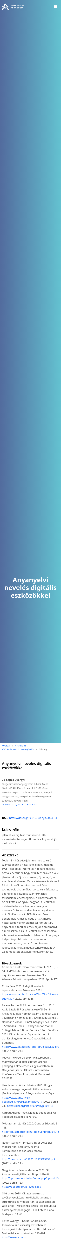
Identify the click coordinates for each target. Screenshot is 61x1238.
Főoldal (6, 745)
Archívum (20, 745)
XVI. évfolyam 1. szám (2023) (18, 749)
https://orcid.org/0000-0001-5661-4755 (19, 804)
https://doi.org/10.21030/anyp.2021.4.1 (31, 1106)
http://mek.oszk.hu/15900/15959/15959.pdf (28, 1159)
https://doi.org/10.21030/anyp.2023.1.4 (33, 818)
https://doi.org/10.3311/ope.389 (21, 1186)
